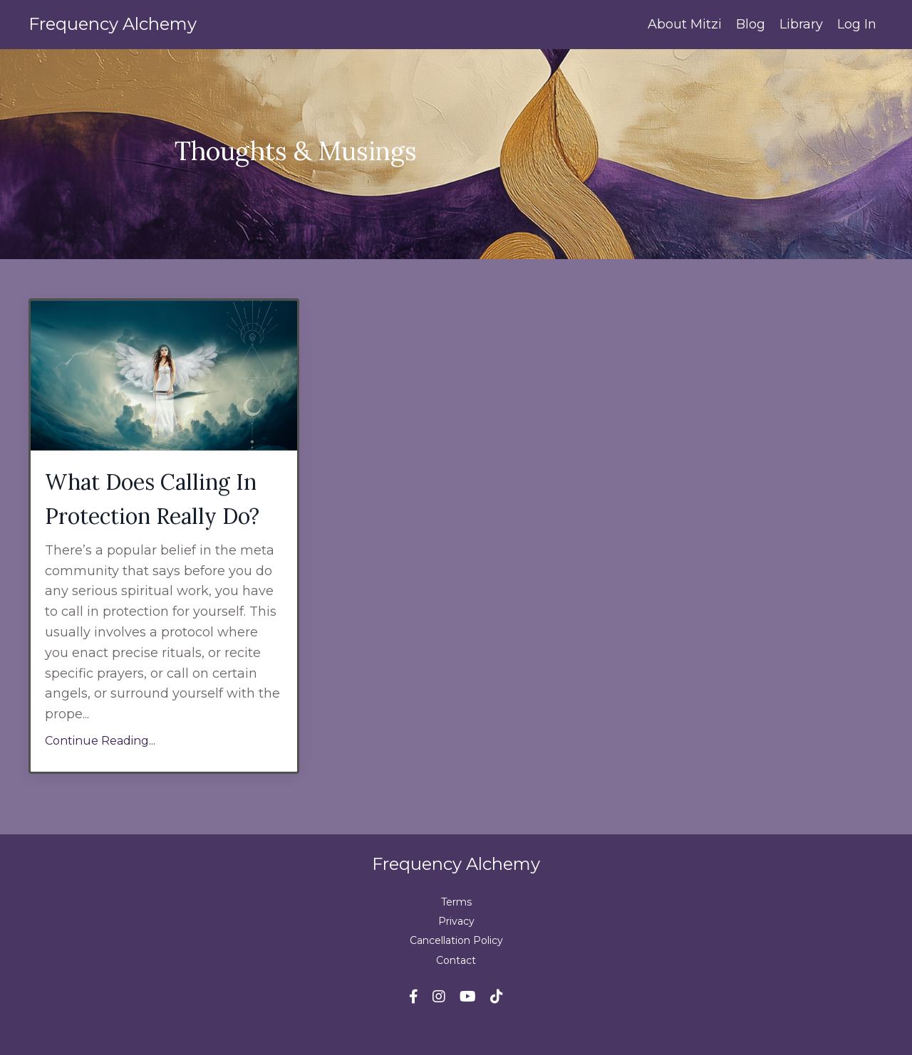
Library (801, 24)
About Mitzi (685, 24)
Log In (856, 24)
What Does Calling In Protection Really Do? (152, 499)
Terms (456, 902)
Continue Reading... (100, 740)
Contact (456, 960)
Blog (750, 24)
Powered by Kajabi (456, 1018)
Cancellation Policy (456, 940)
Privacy (456, 921)
